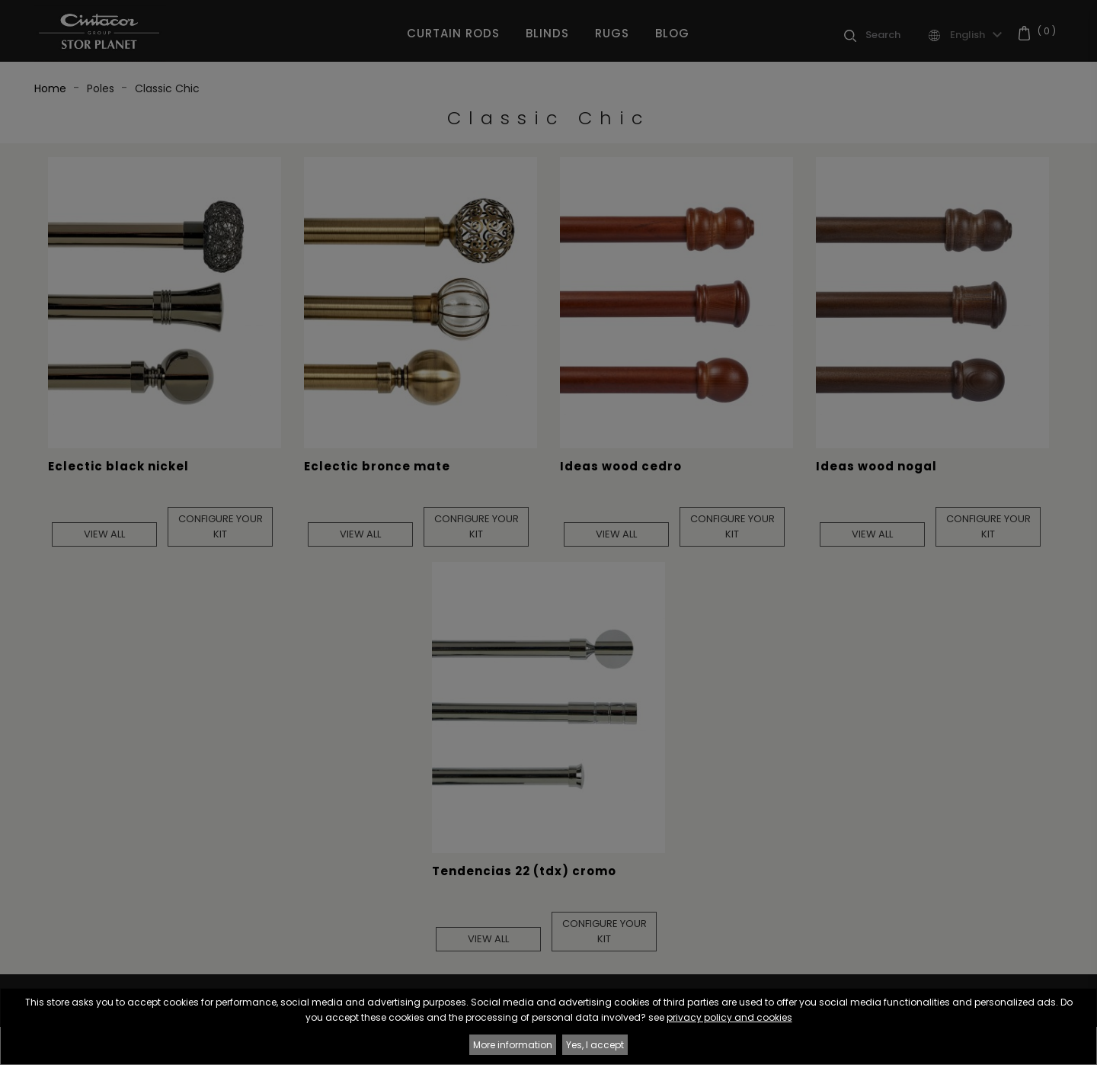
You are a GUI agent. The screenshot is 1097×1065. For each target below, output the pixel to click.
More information (512, 1044)
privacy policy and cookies (729, 1017)
